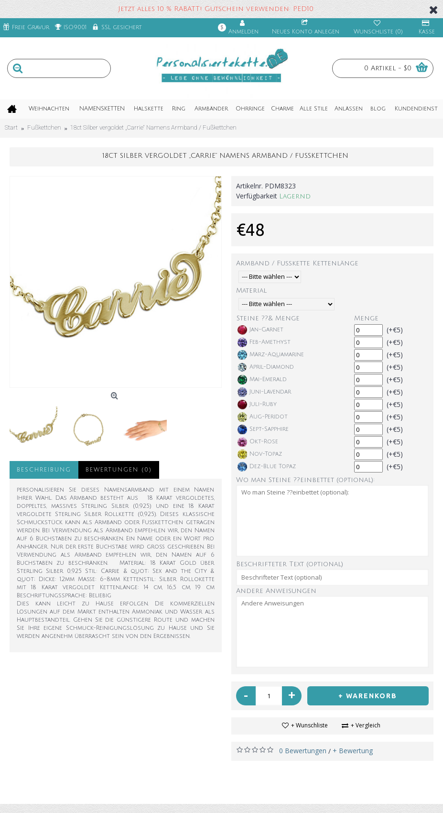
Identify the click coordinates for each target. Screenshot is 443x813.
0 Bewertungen (302, 750)
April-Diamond (266, 367)
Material (251, 290)
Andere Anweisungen (276, 590)
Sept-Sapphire (263, 429)
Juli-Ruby (257, 404)
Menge (366, 318)
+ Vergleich (365, 725)
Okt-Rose (258, 442)
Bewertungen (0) (119, 470)
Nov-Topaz (260, 454)
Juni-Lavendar (264, 392)
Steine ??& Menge (268, 318)
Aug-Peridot (263, 417)
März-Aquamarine (271, 355)
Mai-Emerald (262, 380)
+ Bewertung (353, 750)
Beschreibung (44, 470)
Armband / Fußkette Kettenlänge (297, 263)
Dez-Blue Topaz (267, 467)
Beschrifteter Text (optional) (289, 564)
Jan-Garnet (260, 330)
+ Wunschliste (309, 725)
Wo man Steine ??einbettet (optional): (305, 479)
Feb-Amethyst (264, 342)
